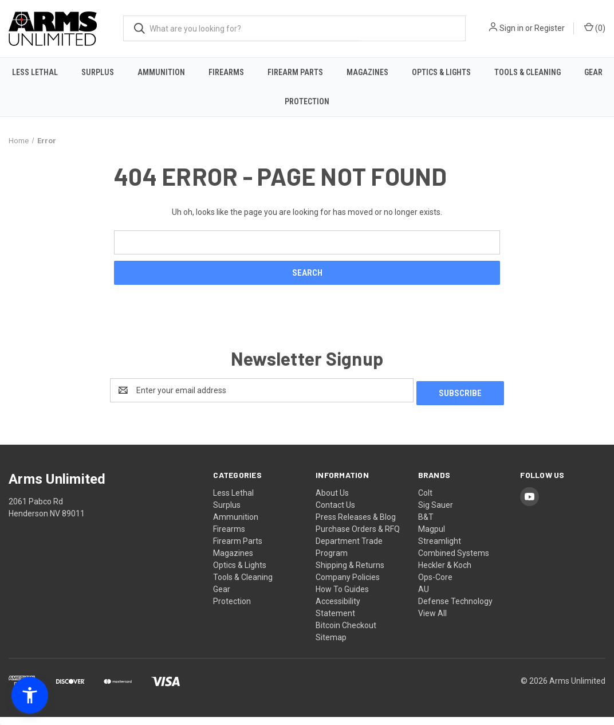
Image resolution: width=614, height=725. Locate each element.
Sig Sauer (435, 513)
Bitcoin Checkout (346, 633)
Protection (307, 101)
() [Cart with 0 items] (594, 27)
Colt (425, 500)
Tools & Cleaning (527, 72)
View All (432, 621)
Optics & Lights (441, 72)
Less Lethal (35, 72)
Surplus (97, 72)
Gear (593, 72)
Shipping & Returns (350, 573)
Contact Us (335, 513)
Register (549, 28)
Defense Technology (455, 609)
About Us (332, 500)
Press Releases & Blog (356, 525)
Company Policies (348, 585)
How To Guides (342, 597)
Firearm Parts (295, 72)
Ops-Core (435, 585)
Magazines (367, 72)
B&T (426, 525)
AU (423, 597)
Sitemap (331, 645)
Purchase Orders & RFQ (358, 537)
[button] (29, 695)
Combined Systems (453, 561)
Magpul (431, 537)
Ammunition (161, 72)
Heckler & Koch (444, 573)
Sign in (511, 28)
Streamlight (439, 549)
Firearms (226, 72)
